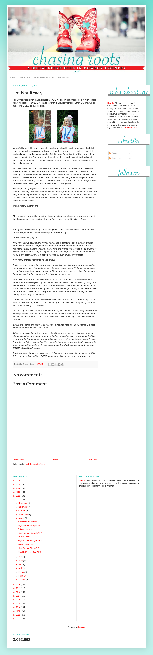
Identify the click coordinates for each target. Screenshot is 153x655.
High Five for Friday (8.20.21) (30, 533)
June (20, 560)
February (22, 576)
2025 (18, 484)
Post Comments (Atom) (35, 464)
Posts (113, 153)
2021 (18, 500)
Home (12, 77)
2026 (18, 481)
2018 (18, 592)
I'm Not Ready (24, 537)
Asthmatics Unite (25, 529)
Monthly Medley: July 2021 (29, 552)
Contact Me (63, 77)
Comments (115, 158)
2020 (18, 584)
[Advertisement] (123, 229)
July (20, 557)
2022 (18, 496)
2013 (18, 611)
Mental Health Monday (27, 522)
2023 (18, 492)
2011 (18, 619)
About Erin (25, 77)
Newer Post (19, 459)
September (23, 514)
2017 (18, 596)
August (21, 518)
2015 (18, 603)
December (23, 503)
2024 (18, 488)
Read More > (131, 127)
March (21, 572)
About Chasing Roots (44, 77)
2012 (18, 615)
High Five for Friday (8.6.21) (30, 548)
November (23, 507)
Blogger (81, 627)
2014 (18, 607)
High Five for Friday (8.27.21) (30, 525)
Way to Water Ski (25, 544)
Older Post (92, 459)
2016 (18, 600)
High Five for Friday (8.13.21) (30, 540)
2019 (18, 588)
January (22, 579)
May (20, 564)
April (20, 568)
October (22, 510)
